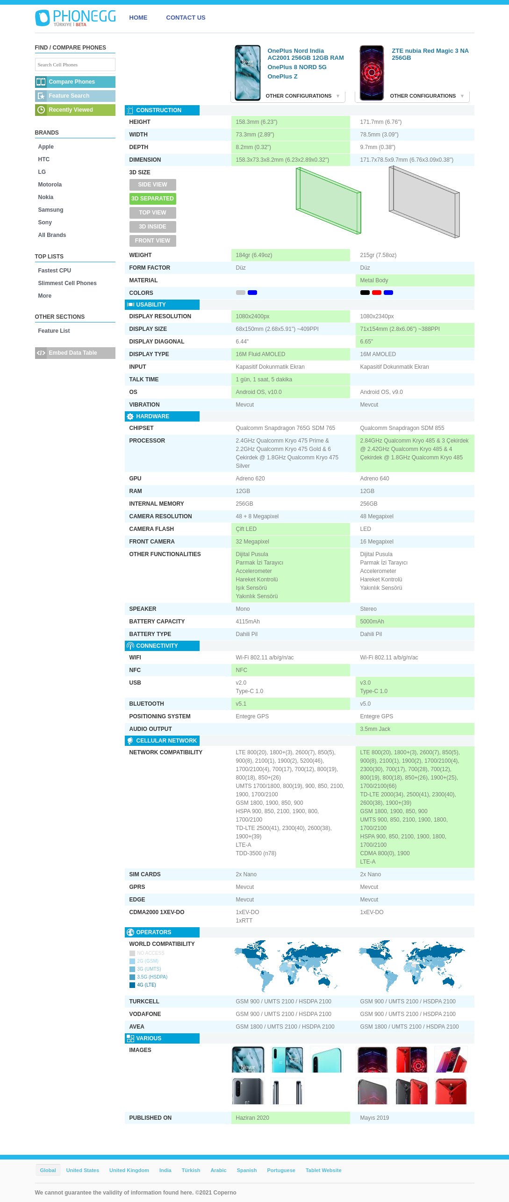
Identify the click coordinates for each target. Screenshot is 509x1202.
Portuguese (281, 1170)
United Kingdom (129, 1170)
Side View (152, 184)
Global (48, 1170)
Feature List (54, 331)
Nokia (46, 197)
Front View (152, 240)
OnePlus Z (283, 76)
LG (42, 172)
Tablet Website (324, 1170)
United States (82, 1170)
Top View (152, 212)
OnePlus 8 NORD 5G (297, 67)
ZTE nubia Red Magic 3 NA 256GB (430, 54)
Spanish (247, 1170)
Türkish (191, 1170)
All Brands (52, 235)
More (45, 296)
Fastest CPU (55, 270)
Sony (45, 222)
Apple (46, 146)
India (165, 1170)
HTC (44, 159)
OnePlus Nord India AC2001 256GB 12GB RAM (306, 54)
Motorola (50, 184)
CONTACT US (186, 17)
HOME (138, 17)
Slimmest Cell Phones (67, 283)
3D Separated (152, 198)
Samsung (51, 210)
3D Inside (152, 226)
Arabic (218, 1170)
